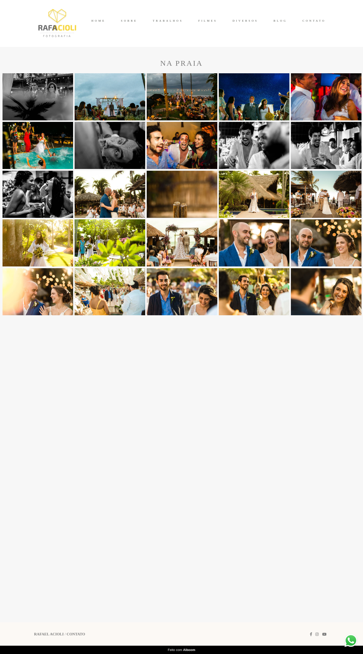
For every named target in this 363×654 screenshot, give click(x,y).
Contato (76, 634)
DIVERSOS (245, 20)
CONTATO (314, 20)
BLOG (280, 20)
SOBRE (129, 20)
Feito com (181, 650)
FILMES (207, 20)
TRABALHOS (168, 20)
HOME (98, 20)
